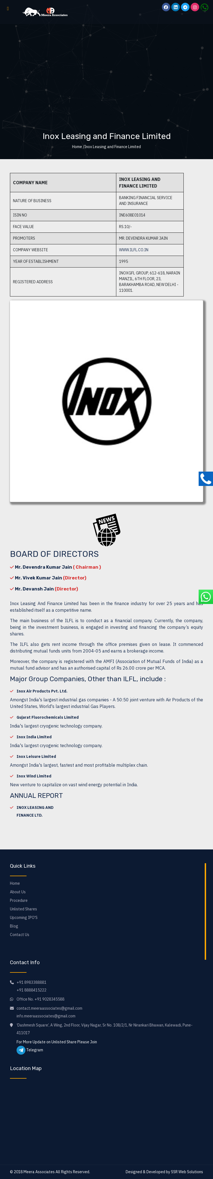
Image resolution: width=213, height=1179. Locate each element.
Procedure (19, 900)
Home (15, 883)
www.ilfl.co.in (133, 249)
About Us (18, 891)
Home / (78, 146)
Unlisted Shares (23, 909)
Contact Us (19, 934)
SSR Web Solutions (187, 1171)
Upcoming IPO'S (24, 917)
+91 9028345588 (49, 999)
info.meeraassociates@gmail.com (46, 1016)
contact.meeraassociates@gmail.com (49, 1008)
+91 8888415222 (31, 990)
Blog (14, 926)
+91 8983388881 (31, 982)
